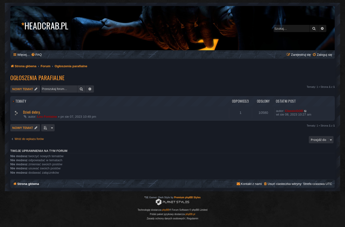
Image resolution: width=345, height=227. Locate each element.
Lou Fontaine (47, 116)
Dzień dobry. (31, 112)
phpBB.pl (190, 214)
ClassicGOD (294, 111)
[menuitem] (36, 54)
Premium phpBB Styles (187, 197)
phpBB (165, 210)
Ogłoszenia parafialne (37, 77)
